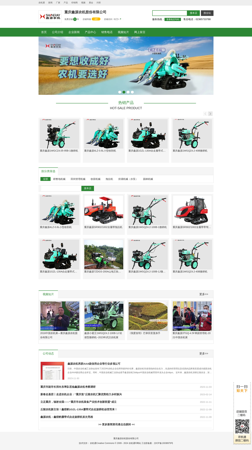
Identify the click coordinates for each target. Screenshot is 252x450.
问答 (99, 2)
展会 (91, 2)
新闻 (50, 2)
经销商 (74, 2)
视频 (83, 2)
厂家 (58, 2)
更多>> (203, 294)
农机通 (41, 2)
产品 (66, 2)
